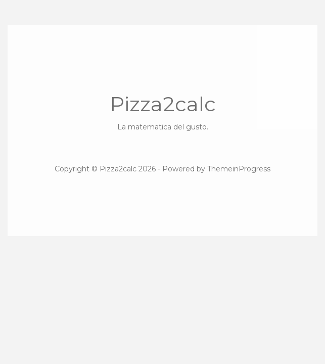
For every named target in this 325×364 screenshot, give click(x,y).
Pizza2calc (162, 112)
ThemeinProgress (238, 168)
